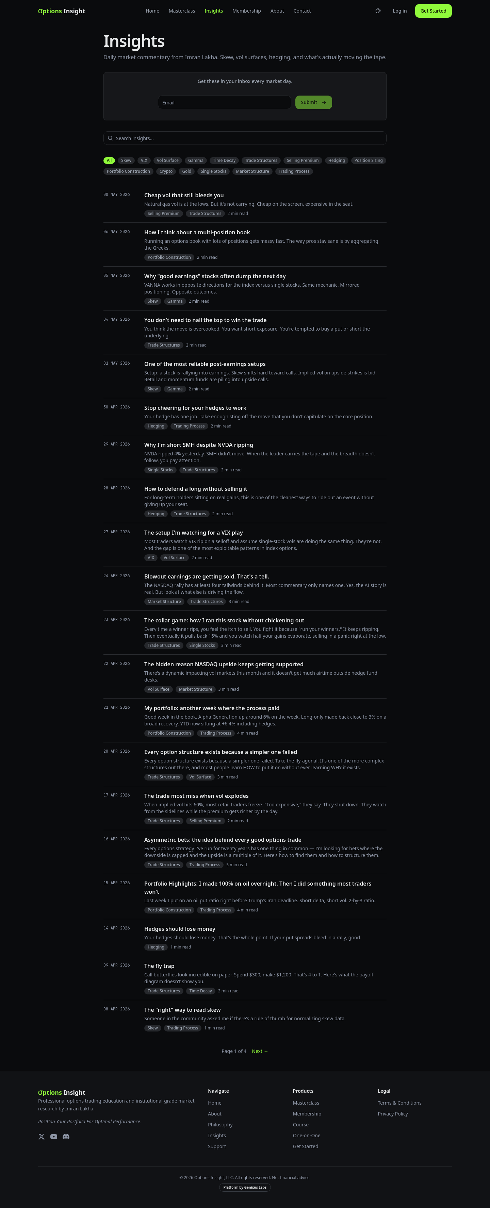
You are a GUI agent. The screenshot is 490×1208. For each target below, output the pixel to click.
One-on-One (307, 1135)
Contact (302, 10)
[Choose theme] (378, 11)
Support (217, 1146)
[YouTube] (53, 1136)
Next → (260, 1051)
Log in (400, 10)
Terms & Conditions (400, 1103)
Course (301, 1124)
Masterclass (182, 10)
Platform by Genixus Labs (245, 1187)
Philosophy (220, 1124)
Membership (246, 10)
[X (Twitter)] (41, 1136)
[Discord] (66, 1136)
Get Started (433, 10)
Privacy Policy (393, 1113)
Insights (214, 10)
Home (152, 10)
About (277, 10)
